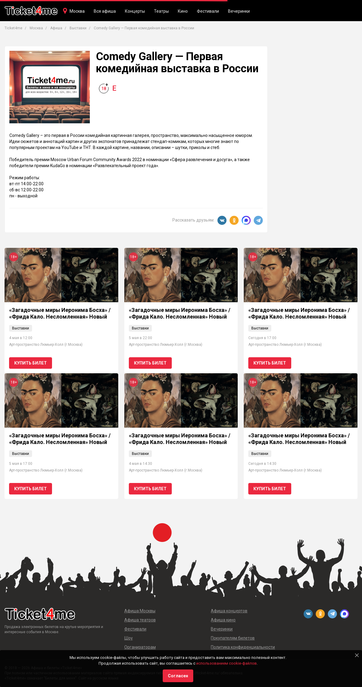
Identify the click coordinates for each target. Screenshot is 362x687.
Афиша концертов (229, 610)
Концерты (135, 11)
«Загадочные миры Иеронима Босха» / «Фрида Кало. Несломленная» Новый (60, 313)
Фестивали (208, 11)
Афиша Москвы (139, 610)
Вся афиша (105, 11)
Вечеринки (239, 11)
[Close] (357, 655)
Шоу (128, 638)
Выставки (20, 328)
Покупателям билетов (233, 638)
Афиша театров (140, 619)
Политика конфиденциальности (243, 647)
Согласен (178, 675)
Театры (161, 11)
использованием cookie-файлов (226, 663)
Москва (77, 11)
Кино (183, 11)
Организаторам (140, 647)
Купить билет (30, 363)
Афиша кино (223, 619)
